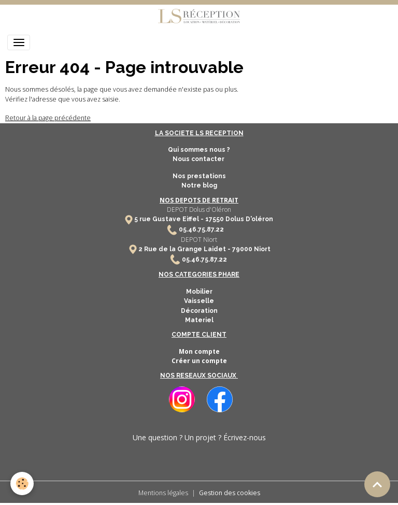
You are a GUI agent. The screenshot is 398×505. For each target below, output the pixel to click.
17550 (214, 219)
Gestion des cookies (229, 492)
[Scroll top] (377, 484)
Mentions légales (163, 492)
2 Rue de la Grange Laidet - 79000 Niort (204, 249)
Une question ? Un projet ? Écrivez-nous (199, 437)
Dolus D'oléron (248, 219)
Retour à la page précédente (48, 117)
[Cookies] (22, 483)
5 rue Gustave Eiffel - (169, 219)
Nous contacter (199, 159)
